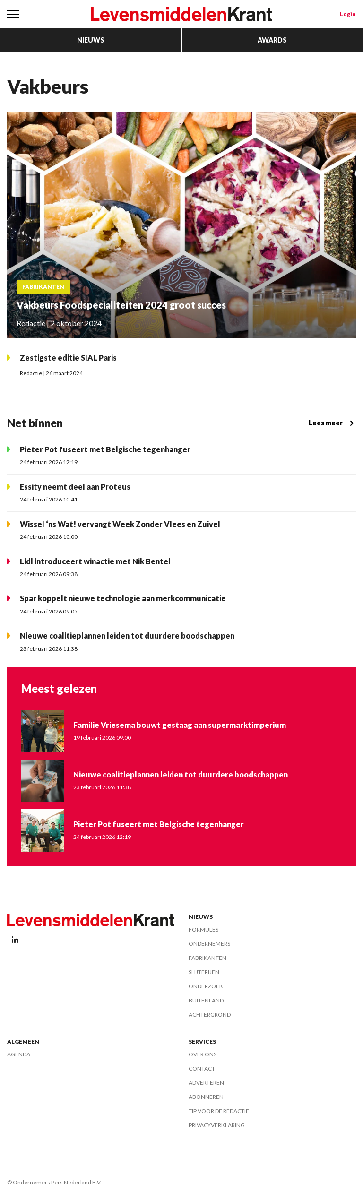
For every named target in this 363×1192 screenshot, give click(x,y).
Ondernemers (209, 943)
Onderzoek (206, 986)
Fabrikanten (207, 957)
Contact (202, 1068)
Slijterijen (204, 972)
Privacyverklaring (217, 1125)
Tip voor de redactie (219, 1110)
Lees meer (332, 423)
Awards (272, 40)
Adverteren (206, 1082)
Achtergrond (210, 1014)
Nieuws (90, 40)
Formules (203, 929)
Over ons (202, 1054)
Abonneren (206, 1096)
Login (348, 13)
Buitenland (206, 1000)
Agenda (18, 1054)
